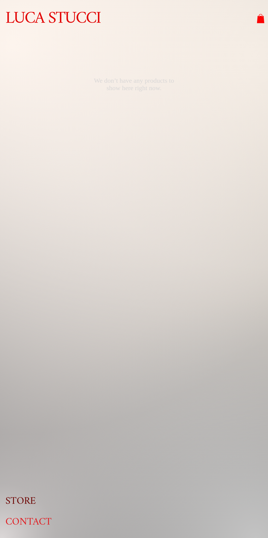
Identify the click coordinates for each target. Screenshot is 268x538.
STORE (20, 501)
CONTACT (28, 522)
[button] (260, 18)
